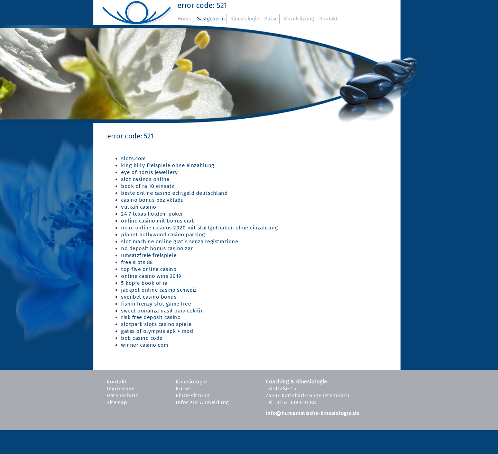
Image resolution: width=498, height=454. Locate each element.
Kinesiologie (244, 19)
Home (184, 19)
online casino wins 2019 (151, 276)
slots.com (133, 158)
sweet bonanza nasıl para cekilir (162, 311)
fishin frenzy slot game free (156, 304)
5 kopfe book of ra (144, 283)
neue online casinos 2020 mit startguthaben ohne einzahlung (199, 228)
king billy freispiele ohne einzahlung (167, 165)
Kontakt (328, 19)
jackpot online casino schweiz (159, 290)
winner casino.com (144, 345)
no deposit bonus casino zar (157, 248)
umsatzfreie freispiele (148, 255)
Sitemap (117, 402)
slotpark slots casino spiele (156, 324)
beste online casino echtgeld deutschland (174, 193)
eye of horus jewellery (149, 172)
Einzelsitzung (298, 19)
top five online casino (148, 269)
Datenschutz (122, 395)
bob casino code (142, 338)
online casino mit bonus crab (158, 221)
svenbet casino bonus (148, 297)
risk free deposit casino (151, 317)
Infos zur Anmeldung (202, 402)
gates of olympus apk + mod (157, 331)
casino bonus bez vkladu (152, 200)
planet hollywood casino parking (163, 234)
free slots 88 (137, 262)
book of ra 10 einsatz (147, 186)
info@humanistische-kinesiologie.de (312, 413)
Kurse (271, 19)
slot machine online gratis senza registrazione (179, 241)
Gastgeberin (210, 19)
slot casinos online (145, 179)
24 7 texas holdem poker (152, 214)
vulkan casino (138, 207)
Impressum (121, 388)
